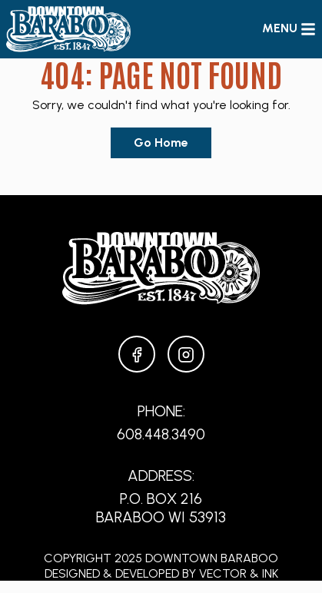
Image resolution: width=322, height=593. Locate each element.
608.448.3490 (161, 434)
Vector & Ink (238, 573)
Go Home (161, 142)
